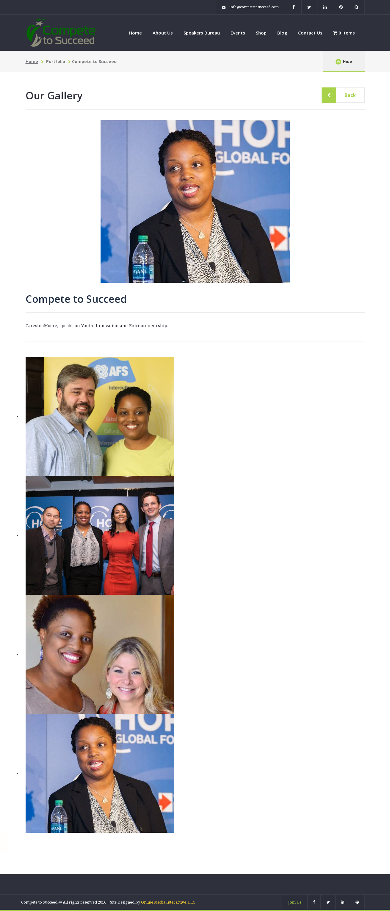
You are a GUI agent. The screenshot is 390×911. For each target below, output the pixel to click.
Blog (282, 33)
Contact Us (310, 33)
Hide (344, 62)
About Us (163, 33)
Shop (261, 33)
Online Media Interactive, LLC (168, 902)
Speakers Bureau (202, 33)
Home (135, 33)
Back (346, 95)
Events (238, 33)
